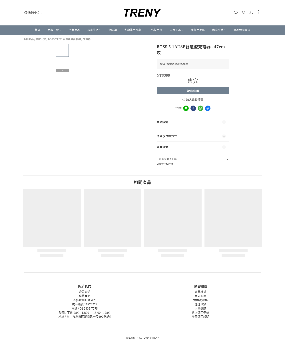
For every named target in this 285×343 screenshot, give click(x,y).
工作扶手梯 (155, 30)
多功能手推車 (132, 30)
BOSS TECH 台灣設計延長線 (64, 39)
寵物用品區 (198, 30)
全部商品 (28, 39)
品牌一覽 (55, 30)
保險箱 (113, 30)
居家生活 (94, 30)
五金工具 (177, 30)
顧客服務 (219, 30)
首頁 (37, 30)
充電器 (87, 39)
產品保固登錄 (241, 30)
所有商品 (74, 30)
